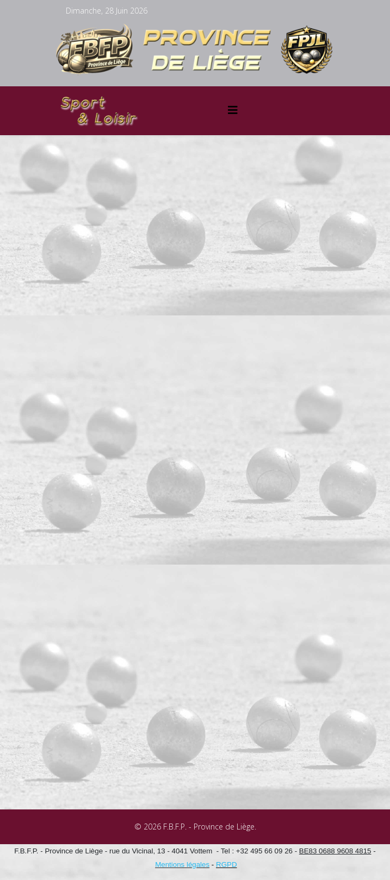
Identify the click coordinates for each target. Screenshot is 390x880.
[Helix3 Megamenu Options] (233, 110)
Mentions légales (182, 864)
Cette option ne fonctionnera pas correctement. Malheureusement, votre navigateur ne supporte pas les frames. (195, 474)
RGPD (226, 864)
